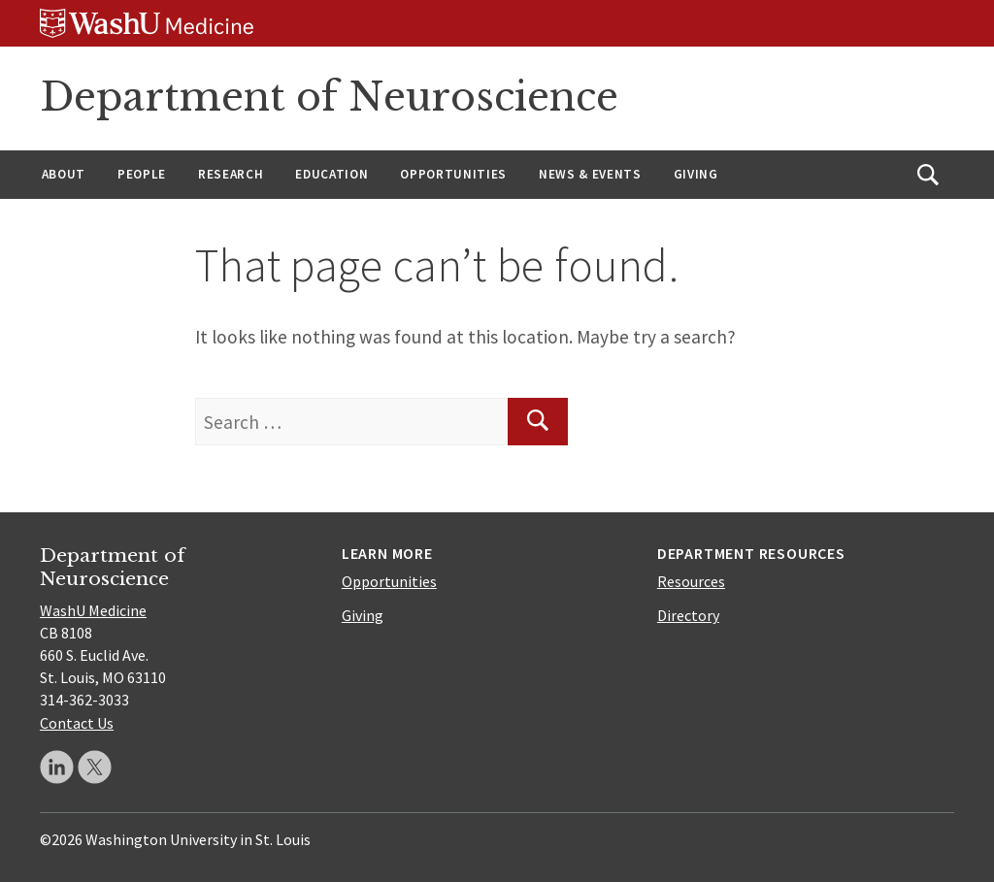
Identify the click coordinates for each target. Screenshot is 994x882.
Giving (696, 174)
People (141, 174)
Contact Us (77, 723)
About (63, 174)
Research (230, 174)
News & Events (590, 174)
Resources (691, 581)
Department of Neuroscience (329, 97)
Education (331, 174)
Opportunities (453, 174)
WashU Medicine (93, 610)
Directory (688, 615)
